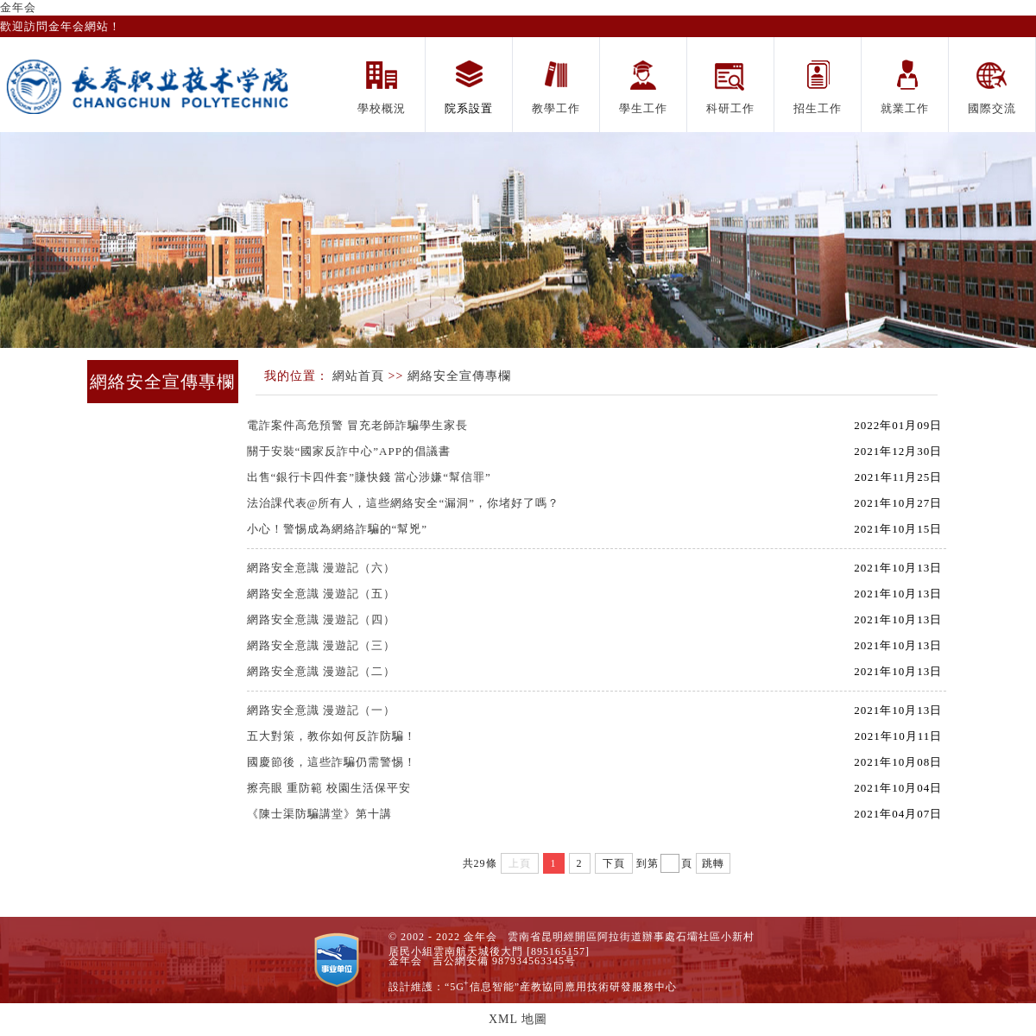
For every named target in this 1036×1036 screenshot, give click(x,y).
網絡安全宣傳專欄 (459, 376)
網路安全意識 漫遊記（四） (321, 619)
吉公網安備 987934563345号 (504, 961)
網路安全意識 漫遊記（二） (321, 671)
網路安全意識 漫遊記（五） (321, 593)
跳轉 (713, 863)
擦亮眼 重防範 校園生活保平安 (329, 787)
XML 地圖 (518, 1019)
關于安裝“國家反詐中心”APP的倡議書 (349, 451)
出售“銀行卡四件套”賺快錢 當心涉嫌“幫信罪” (369, 477)
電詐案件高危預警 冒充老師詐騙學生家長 (357, 425)
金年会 (18, 7)
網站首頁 (358, 376)
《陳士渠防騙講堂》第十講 (319, 813)
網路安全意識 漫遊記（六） (321, 567)
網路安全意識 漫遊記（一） (321, 710)
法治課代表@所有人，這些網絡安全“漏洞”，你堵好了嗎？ (403, 502)
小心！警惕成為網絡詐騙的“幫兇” (337, 528)
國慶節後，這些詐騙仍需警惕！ (331, 761)
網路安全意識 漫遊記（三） (321, 645)
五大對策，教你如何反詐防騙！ (331, 736)
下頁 (614, 863)
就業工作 (905, 108)
